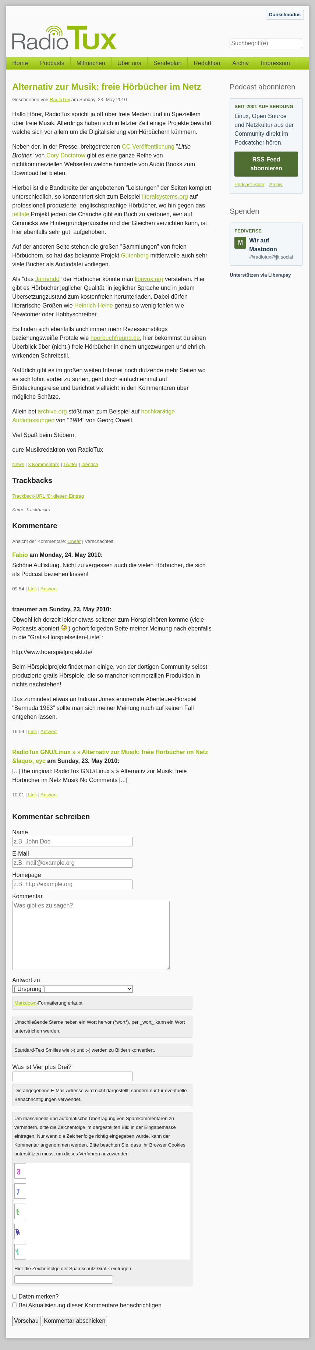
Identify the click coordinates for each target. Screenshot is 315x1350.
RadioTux (60, 99)
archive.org (52, 411)
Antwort (48, 588)
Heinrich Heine (93, 305)
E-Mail (20, 853)
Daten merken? (38, 1296)
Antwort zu (26, 980)
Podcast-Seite (249, 184)
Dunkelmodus (285, 14)
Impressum (275, 63)
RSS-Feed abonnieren (266, 163)
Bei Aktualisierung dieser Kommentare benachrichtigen (90, 1305)
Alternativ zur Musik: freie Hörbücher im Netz (106, 87)
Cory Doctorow (65, 155)
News (18, 464)
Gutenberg (135, 255)
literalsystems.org (165, 196)
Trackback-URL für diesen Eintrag (48, 496)
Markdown (25, 1003)
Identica (89, 464)
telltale (20, 214)
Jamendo (47, 279)
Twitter (70, 464)
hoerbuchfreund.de (115, 338)
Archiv (240, 63)
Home (20, 63)
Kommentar (27, 896)
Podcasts (52, 63)
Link (32, 588)
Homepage (26, 875)
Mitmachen (91, 63)
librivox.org (149, 279)
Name (20, 832)
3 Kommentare (43, 464)
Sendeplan (167, 63)
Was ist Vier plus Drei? (41, 1067)
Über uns (129, 63)
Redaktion (207, 63)
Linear (74, 541)
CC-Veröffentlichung (148, 146)
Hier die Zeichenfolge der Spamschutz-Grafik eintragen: (73, 1268)
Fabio (20, 555)
